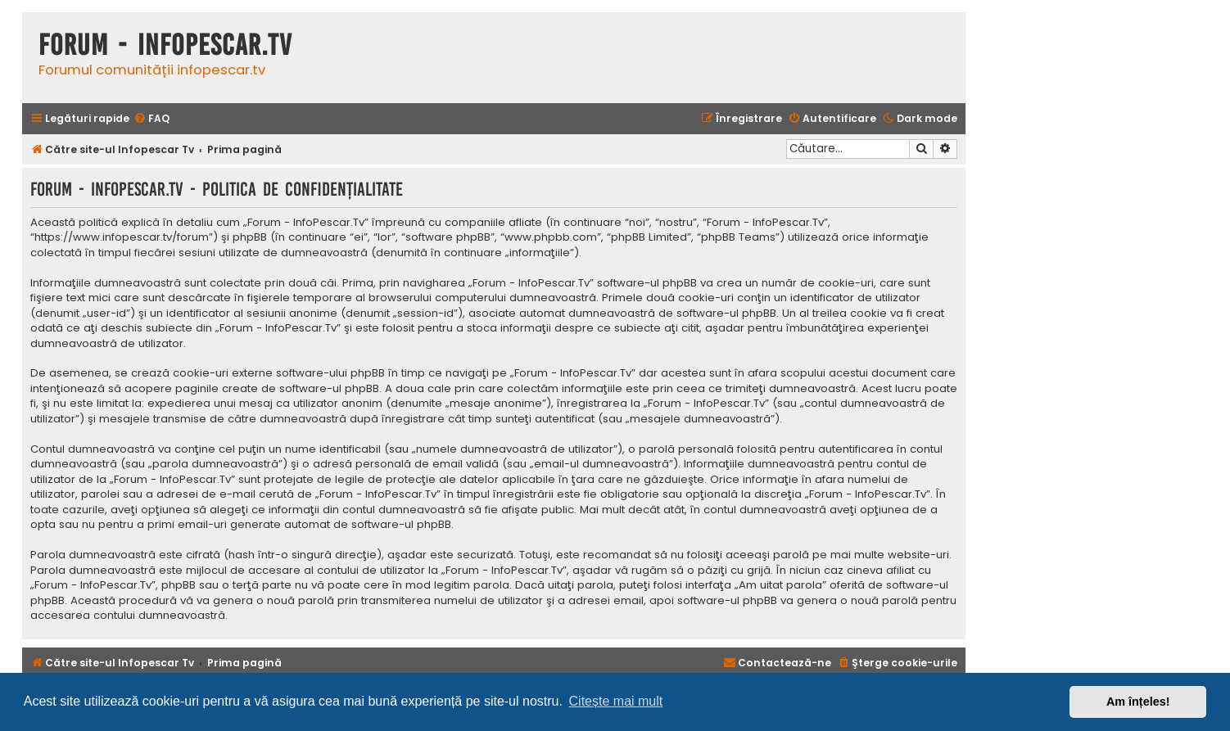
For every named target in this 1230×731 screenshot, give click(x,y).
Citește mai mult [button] (616, 701)
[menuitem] (151, 119)
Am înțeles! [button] (1138, 701)
